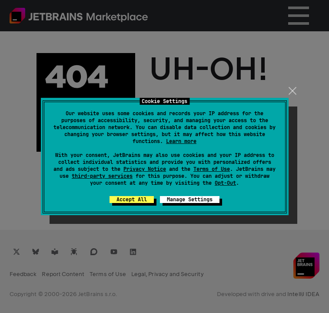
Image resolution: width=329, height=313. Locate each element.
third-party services (102, 176)
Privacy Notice (144, 169)
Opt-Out (225, 183)
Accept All (131, 199)
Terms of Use (211, 169)
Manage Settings (190, 199)
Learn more (181, 141)
